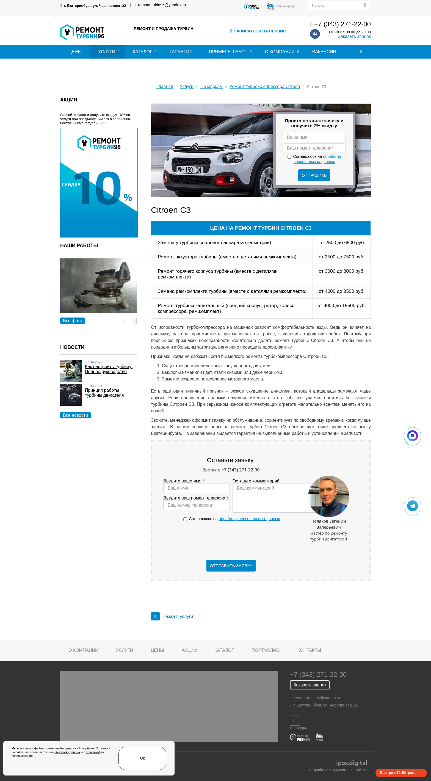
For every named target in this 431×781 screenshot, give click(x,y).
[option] (98, 291)
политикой (75, 766)
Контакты (309, 650)
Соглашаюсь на (234, 519)
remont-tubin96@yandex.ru (162, 5)
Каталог (142, 51)
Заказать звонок (354, 36)
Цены (75, 51)
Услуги (106, 51)
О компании (280, 51)
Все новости (75, 415)
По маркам (211, 86)
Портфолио (266, 650)
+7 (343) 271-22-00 (342, 24)
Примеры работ (228, 51)
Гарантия (181, 51)
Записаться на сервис (258, 31)
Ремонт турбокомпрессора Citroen (265, 86)
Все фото (72, 320)
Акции (189, 650)
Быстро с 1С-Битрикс (397, 773)
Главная (164, 86)
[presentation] (231, 540)
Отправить (314, 175)
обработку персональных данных (249, 519)
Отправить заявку (231, 565)
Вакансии (324, 51)
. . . (356, 51)
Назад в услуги (172, 616)
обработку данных (49, 766)
